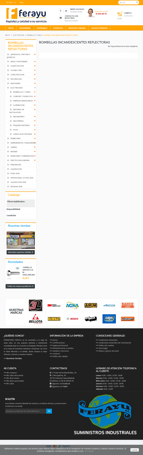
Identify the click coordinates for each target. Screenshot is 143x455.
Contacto (56, 353)
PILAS (15, 129)
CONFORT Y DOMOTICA (23, 96)
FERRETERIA (15, 138)
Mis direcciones (12, 378)
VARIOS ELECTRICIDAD (22, 134)
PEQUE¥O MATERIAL (21, 125)
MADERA (13, 151)
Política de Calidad (59, 356)
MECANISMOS (18, 116)
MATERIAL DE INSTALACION (16, 111)
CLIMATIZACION (17, 66)
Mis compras (11, 372)
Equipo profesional (60, 345)
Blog (21, 2)
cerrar (134, 450)
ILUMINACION (18, 105)
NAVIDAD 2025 (16, 186)
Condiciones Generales (108, 340)
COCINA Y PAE (16, 70)
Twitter (65, 386)
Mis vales (10, 383)
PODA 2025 (15, 173)
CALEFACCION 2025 (18, 182)
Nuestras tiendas (19, 225)
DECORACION (16, 79)
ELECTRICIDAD (18, 35)
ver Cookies (89, 451)
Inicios (55, 340)
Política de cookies (106, 345)
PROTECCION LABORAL (20, 160)
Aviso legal (103, 348)
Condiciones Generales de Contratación (115, 342)
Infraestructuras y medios (63, 348)
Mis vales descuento (14, 375)
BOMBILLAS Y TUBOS (34, 35)
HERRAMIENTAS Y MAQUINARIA (23, 143)
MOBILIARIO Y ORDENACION (22, 156)
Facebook (66, 383)
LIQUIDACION (16, 169)
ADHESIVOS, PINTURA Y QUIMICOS (18, 55)
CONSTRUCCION (17, 74)
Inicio (7, 35)
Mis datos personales (15, 381)
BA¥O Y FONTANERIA (19, 61)
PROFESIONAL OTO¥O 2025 (21, 178)
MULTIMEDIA (18, 121)
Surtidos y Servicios (60, 351)
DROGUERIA (15, 83)
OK (49, 411)
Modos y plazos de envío (109, 351)
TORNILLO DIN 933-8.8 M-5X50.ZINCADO (29, 271)
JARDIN (13, 147)
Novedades (15, 262)
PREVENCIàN (15, 164)
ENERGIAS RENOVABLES (23, 100)
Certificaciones (58, 342)
